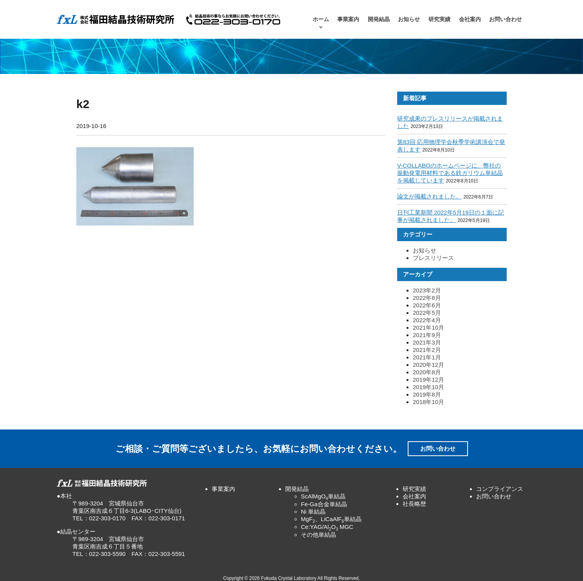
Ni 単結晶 (313, 511)
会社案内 (470, 19)
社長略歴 (414, 503)
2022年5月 (427, 312)
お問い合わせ (505, 19)
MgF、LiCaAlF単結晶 (331, 519)
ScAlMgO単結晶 (323, 496)
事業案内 (348, 19)
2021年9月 (427, 335)
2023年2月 (427, 290)
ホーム (321, 19)
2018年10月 (428, 402)
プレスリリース (433, 257)
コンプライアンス (499, 488)
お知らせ (409, 19)
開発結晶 (379, 19)
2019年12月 (428, 379)
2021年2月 (427, 349)
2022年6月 (427, 305)
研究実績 (439, 19)
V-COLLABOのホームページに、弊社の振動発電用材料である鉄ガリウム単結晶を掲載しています (450, 173)
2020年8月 (427, 372)
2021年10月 (428, 327)
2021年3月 (427, 342)
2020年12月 (428, 364)
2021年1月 (427, 357)
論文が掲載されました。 (429, 196)
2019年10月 (428, 387)
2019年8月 (427, 394)
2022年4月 (427, 320)
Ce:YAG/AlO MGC (327, 526)
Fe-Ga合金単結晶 (324, 504)
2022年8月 (427, 297)
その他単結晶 (318, 534)
